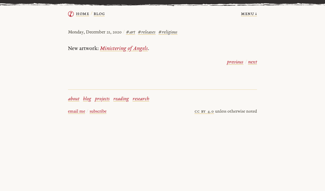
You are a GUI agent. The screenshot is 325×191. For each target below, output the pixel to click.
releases (147, 32)
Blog (99, 14)
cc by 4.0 (204, 111)
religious (167, 32)
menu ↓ (249, 14)
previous (235, 62)
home (82, 14)
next (252, 62)
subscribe (98, 111)
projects (102, 99)
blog (87, 99)
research (141, 99)
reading (121, 99)
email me (76, 111)
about (73, 99)
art (130, 32)
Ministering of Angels (124, 49)
